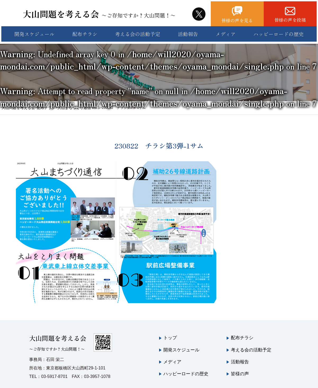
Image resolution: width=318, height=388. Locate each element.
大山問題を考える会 (104, 12)
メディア (227, 31)
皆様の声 (239, 366)
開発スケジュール (33, 31)
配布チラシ (84, 31)
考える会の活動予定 (137, 31)
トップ (169, 332)
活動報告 (188, 31)
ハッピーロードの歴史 (281, 31)
